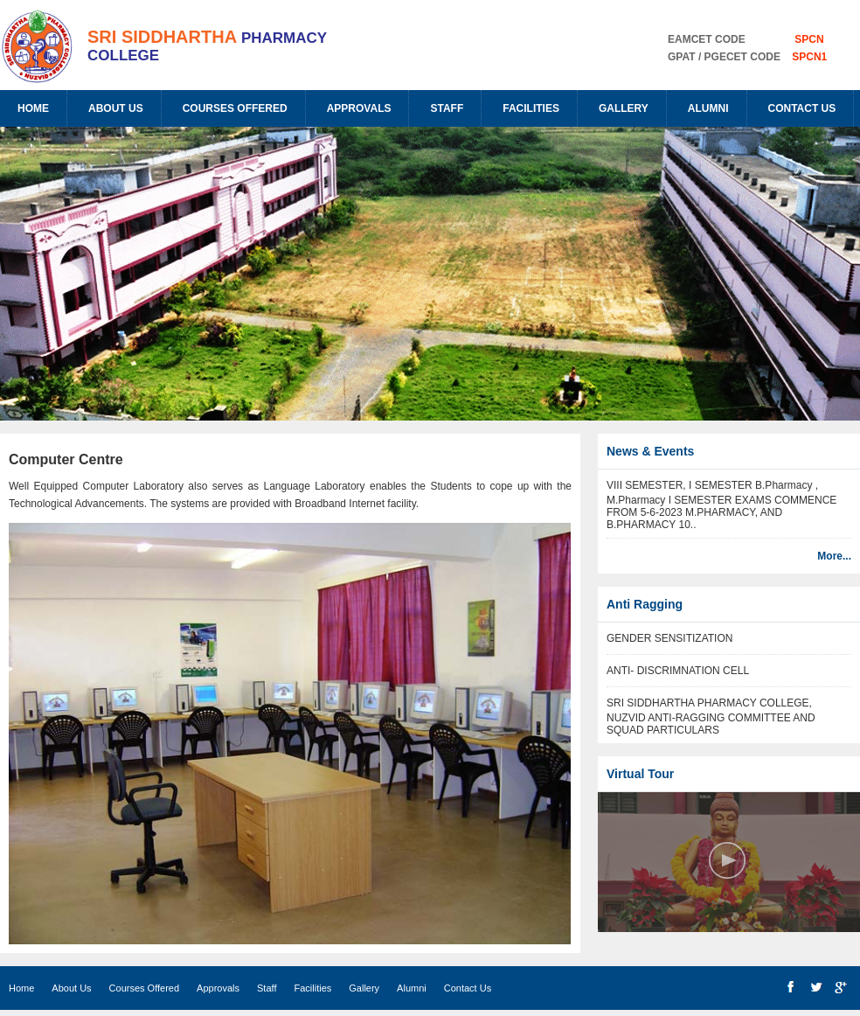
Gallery (623, 108)
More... (834, 556)
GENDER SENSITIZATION (669, 638)
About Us (115, 108)
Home (33, 108)
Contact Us (802, 108)
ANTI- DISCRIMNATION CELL (678, 671)
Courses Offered (235, 108)
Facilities (531, 108)
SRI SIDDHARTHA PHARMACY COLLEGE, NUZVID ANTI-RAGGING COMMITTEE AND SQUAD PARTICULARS (711, 716)
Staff (446, 108)
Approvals (359, 108)
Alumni (708, 108)
